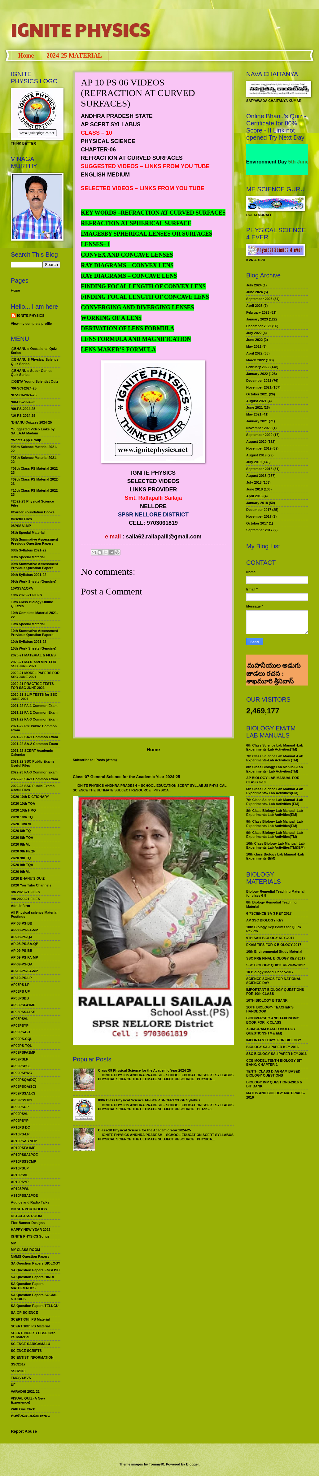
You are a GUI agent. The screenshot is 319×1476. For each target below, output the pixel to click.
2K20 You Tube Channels (31, 885)
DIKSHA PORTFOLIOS (29, 1209)
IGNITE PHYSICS (80, 29)
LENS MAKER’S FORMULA (118, 349)
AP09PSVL (19, 1114)
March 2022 (255, 360)
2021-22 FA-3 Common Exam (34, 719)
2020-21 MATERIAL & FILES (33, 655)
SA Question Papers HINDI (32, 1277)
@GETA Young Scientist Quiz (34, 381)
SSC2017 (18, 1364)
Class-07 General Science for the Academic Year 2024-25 (126, 776)
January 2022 (257, 374)
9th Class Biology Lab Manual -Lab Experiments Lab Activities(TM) (274, 834)
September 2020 (259, 435)
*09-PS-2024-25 (23, 409)
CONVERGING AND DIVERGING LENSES (137, 307)
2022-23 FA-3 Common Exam (34, 772)
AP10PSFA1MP (23, 1148)
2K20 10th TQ (22, 817)
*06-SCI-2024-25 (24, 388)
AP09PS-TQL (21, 1045)
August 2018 (256, 475)
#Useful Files (21, 519)
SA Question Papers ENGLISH (35, 1270)
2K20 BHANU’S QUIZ (28, 878)
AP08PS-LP (20, 984)
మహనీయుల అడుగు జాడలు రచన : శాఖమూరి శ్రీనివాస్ (273, 662)
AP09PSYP (19, 1120)
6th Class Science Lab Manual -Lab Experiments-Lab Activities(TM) (274, 747)
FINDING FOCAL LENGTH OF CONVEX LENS (143, 286)
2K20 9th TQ (21, 858)
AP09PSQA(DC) (23, 1080)
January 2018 (257, 503)
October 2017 (257, 523)
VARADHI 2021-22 (25, 1391)
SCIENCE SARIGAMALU (30, 1344)
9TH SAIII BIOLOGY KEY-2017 (270, 938)
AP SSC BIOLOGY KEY (264, 920)
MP (13, 1243)
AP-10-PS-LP (21, 978)
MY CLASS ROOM (25, 1250)
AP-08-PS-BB (21, 923)
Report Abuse (24, 1431)
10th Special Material (28, 624)
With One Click (23, 1409)
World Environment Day (269, 161)
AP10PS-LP (20, 1134)
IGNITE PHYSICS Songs (30, 1236)
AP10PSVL (19, 1175)
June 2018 (254, 489)
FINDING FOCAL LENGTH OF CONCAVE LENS (145, 297)
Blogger (192, 1464)
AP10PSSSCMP (23, 1161)
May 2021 (253, 414)
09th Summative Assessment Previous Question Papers (34, 566)
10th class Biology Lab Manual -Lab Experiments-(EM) (275, 856)
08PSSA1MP (21, 526)
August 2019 (256, 455)
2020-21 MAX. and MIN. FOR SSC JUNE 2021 (33, 664)
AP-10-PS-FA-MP (24, 971)
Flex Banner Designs (28, 1223)
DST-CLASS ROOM (26, 1216)
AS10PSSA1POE (24, 1195)
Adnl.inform (20, 906)
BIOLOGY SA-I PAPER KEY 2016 (272, 1047)
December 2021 (258, 380)
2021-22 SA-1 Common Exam (34, 737)
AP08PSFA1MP (23, 1005)
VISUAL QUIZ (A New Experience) (28, 1400)
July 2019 (254, 462)
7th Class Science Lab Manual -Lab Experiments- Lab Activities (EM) (274, 802)
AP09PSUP (20, 1107)
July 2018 (254, 482)
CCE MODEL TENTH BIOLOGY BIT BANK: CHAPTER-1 (274, 1062)
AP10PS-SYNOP (24, 1141)
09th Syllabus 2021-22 (28, 575)
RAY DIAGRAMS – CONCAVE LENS (129, 275)
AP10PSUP (20, 1168)
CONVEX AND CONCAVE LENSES (127, 254)
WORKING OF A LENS (111, 318)
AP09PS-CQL (21, 1039)
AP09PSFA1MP (23, 1052)
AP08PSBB (20, 998)
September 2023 (259, 299)
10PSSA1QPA (22, 588)
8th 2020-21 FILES (25, 892)
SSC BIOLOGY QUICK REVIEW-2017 (275, 965)
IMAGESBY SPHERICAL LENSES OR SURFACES (146, 233)
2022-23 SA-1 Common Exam (34, 779)
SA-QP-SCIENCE (24, 1312)
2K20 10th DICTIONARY (30, 797)
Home (26, 55)
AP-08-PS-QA (22, 937)
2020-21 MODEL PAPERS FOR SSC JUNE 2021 (35, 675)
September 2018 (259, 469)
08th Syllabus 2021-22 (28, 550)
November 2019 (259, 448)
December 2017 (258, 510)
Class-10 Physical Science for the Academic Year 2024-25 (144, 1130)
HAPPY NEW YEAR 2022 (30, 1229)
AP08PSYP (19, 1025)
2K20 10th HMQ (23, 810)
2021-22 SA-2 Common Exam (34, 744)
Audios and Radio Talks (30, 1202)
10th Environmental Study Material (274, 951)
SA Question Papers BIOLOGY (35, 1263)
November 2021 (259, 387)
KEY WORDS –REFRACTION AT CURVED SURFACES (153, 212)
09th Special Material (28, 557)
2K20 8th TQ (21, 831)
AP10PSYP (19, 1182)
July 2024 (254, 285)
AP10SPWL (20, 1189)
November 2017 (259, 516)
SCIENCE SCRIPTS (26, 1350)
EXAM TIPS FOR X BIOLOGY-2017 (273, 945)
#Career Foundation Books (33, 512)
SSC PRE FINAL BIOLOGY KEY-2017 (275, 958)
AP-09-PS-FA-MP (24, 957)
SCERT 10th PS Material (30, 1326)
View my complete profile (31, 323)
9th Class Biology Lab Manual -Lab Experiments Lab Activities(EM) (274, 823)
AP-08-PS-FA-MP (24, 930)
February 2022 (257, 367)
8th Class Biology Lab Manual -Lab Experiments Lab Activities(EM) (274, 812)
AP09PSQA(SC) (23, 1086)
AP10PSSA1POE (24, 1154)
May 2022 (253, 346)
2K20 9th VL (20, 871)
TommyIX (156, 1464)
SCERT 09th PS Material (30, 1319)
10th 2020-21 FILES (26, 595)
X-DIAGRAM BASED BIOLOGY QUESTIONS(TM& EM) (270, 1031)
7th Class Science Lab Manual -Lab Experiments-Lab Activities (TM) (274, 758)
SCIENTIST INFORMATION (32, 1357)
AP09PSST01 (21, 1100)
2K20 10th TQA (23, 803)
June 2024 (254, 292)
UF (13, 1385)
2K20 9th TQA (22, 865)
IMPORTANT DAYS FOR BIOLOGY (273, 1040)
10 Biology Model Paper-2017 (270, 972)
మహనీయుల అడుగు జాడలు (30, 1416)
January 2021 (257, 421)
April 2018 (254, 496)
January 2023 (257, 319)
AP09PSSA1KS (23, 1093)
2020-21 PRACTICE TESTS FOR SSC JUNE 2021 (32, 686)
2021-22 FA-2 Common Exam (34, 712)
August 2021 (256, 401)
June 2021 (254, 407)
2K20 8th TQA (22, 837)
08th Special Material (28, 532)
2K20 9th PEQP (23, 851)
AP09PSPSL (21, 1066)
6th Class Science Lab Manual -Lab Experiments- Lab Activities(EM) (274, 791)
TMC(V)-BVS (21, 1378)
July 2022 (254, 333)
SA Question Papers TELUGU (35, 1306)
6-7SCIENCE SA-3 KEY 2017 (268, 913)
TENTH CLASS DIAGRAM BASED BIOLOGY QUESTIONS (273, 1073)
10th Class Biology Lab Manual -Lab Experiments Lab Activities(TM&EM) (275, 845)
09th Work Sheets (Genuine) (33, 581)
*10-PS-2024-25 (23, 415)
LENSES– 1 (95, 244)
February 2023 (257, 312)
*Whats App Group (26, 440)
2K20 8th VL (20, 844)
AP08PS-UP (20, 991)
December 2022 (258, 326)
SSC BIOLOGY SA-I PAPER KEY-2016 (276, 1054)
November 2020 (259, 428)
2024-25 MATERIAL (74, 55)
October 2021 (257, 394)
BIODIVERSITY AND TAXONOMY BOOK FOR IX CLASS (272, 1020)
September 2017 (259, 530)
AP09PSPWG (21, 1073)
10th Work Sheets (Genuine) (33, 648)
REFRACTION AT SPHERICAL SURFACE (136, 223)
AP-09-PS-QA (22, 964)
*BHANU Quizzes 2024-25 (31, 422)
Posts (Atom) (106, 760)
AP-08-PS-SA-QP (24, 944)
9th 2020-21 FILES (25, 899)
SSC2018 (18, 1371)
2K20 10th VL (21, 824)
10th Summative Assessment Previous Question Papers (34, 633)
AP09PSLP (19, 1059)
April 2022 (254, 353)
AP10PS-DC (20, 1127)
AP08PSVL (19, 1019)
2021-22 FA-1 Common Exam (34, 706)
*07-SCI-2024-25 (24, 395)
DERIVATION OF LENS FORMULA (127, 328)
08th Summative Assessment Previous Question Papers (34, 541)
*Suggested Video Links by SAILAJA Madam (33, 431)
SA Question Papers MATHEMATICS (27, 1286)
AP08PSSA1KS (23, 1012)
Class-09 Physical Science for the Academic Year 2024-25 (144, 1070)
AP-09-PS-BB (21, 950)
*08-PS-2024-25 (23, 402)
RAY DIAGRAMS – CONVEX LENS (127, 265)
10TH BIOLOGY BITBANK (266, 1000)
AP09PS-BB (20, 1032)
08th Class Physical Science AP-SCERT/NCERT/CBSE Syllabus (149, 1100)
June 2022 (254, 340)
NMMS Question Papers (30, 1256)
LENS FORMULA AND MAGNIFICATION (136, 339)
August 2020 (256, 441)
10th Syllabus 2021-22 (28, 641)
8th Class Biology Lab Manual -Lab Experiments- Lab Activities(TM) (274, 769)
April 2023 (254, 305)
